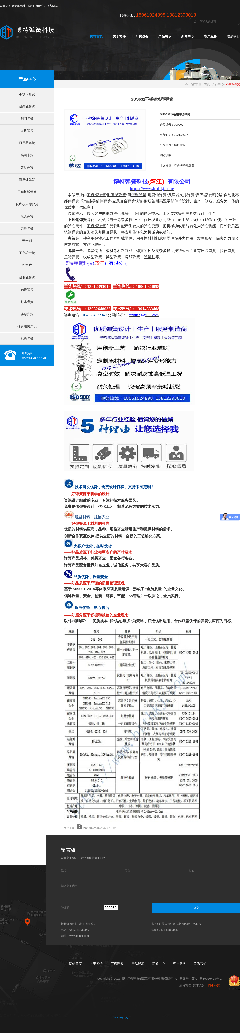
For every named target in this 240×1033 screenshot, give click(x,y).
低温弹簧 (138, 195)
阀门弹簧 (27, 118)
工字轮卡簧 (27, 253)
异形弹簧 (27, 167)
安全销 (27, 240)
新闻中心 (187, 36)
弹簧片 (27, 265)
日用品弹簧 (27, 143)
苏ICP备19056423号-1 (207, 978)
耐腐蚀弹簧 (27, 179)
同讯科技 (214, 985)
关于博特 (119, 36)
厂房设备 (142, 36)
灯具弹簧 (27, 302)
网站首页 (96, 36)
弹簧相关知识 (27, 326)
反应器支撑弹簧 (27, 204)
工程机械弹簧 (27, 192)
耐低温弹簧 (27, 277)
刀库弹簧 (27, 228)
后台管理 (185, 985)
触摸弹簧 (27, 289)
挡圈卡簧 (27, 155)
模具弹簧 (27, 216)
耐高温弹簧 (27, 106)
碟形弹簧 (27, 314)
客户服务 (210, 36)
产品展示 (164, 36)
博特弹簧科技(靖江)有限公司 (141, 978)
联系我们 (233, 36)
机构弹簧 (27, 338)
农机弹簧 (27, 130)
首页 (207, 84)
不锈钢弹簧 (27, 94)
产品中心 (218, 84)
